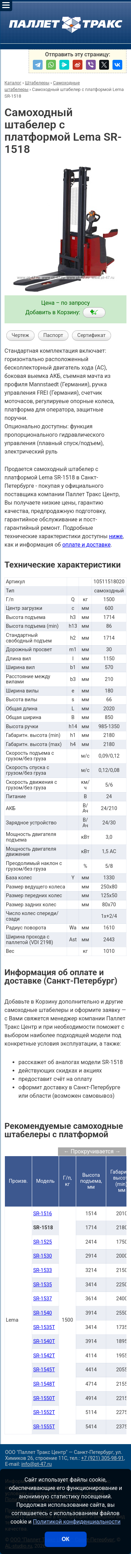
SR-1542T (44, 1356)
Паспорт (53, 335)
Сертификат (91, 335)
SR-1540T (44, 1341)
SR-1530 (42, 1256)
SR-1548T (44, 1384)
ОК (65, 1539)
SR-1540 (42, 1313)
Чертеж (20, 335)
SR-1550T (44, 1398)
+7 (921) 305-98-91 (102, 1458)
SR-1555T (44, 1427)
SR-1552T (44, 1412)
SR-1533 (42, 1270)
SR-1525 (42, 1242)
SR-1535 (42, 1285)
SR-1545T (44, 1370)
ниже (116, 536)
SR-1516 (42, 1214)
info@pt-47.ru (36, 1464)
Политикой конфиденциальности (77, 1521)
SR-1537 (42, 1299)
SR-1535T (44, 1327)
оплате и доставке (86, 544)
